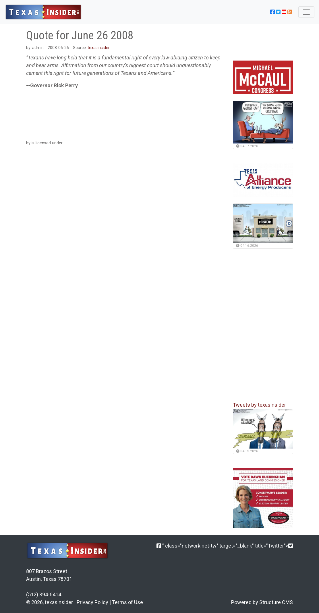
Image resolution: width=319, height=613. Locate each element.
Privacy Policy (92, 602)
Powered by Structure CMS (262, 602)
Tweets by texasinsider (259, 405)
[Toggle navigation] (306, 12)
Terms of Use (127, 602)
